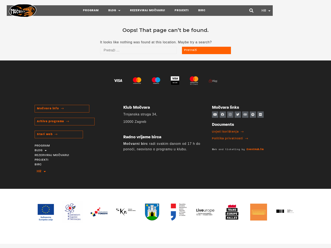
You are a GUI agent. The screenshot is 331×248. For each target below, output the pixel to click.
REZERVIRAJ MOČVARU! (173, 10)
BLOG (140, 10)
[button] (277, 10)
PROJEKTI (207, 10)
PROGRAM (117, 10)
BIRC (227, 10)
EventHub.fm (255, 149)
